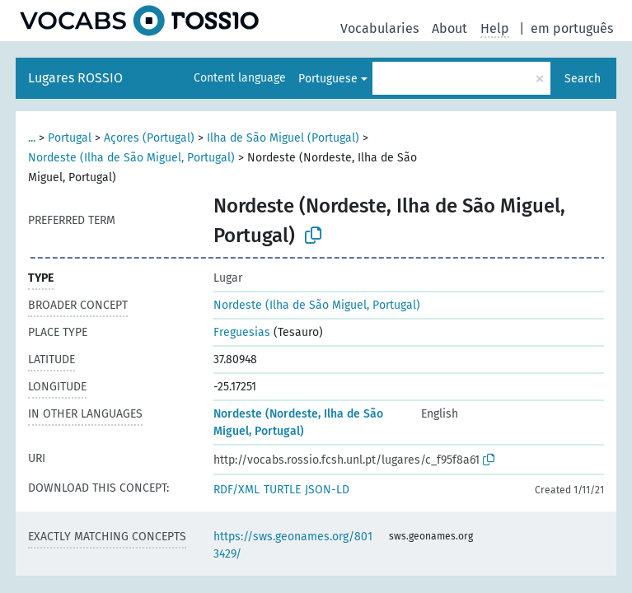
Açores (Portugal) (149, 138)
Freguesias (241, 332)
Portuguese (328, 79)
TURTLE (282, 490)
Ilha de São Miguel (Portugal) (283, 138)
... (31, 138)
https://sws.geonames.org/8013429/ (292, 545)
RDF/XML (236, 490)
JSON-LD (327, 490)
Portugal (69, 138)
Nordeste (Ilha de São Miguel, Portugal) (131, 158)
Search (582, 79)
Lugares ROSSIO (75, 78)
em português (572, 28)
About (449, 28)
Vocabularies (379, 28)
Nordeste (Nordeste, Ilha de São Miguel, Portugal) (298, 422)
